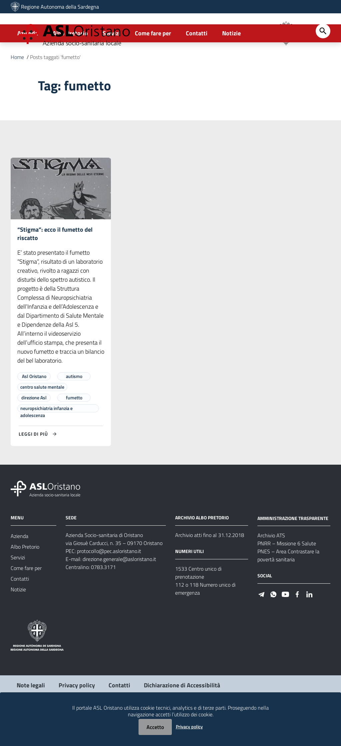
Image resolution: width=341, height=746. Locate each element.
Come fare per (153, 62)
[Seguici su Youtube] (285, 624)
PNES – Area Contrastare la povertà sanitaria (288, 586)
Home (17, 86)
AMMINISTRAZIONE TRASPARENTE (292, 548)
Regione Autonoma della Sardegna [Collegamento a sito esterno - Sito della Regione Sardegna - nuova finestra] (60, 7)
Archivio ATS (271, 566)
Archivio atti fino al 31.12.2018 (209, 566)
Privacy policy (189, 726)
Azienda (27, 62)
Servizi (111, 62)
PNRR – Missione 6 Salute (286, 574)
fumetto (74, 428)
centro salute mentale (42, 417)
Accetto (155, 727)
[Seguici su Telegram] (261, 624)
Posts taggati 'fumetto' (55, 86)
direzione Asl (34, 428)
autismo (74, 407)
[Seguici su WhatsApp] (273, 624)
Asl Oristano (34, 407)
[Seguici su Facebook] (297, 624)
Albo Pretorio (70, 62)
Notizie (231, 62)
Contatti (196, 62)
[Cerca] (323, 60)
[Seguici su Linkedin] (309, 624)
